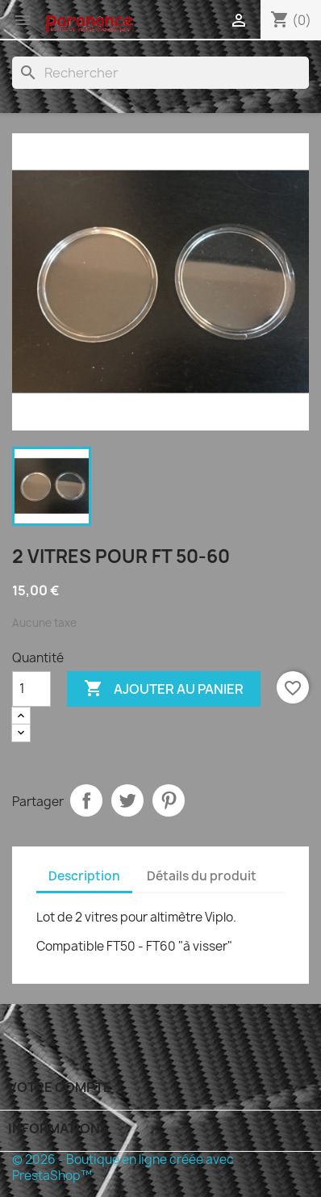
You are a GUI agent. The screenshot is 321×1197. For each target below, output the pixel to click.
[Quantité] (31, 689)
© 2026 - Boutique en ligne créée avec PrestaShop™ (123, 1167)
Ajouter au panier (164, 688)
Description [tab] (84, 875)
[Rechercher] (160, 73)
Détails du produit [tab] (201, 875)
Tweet (127, 800)
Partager (86, 800)
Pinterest (168, 800)
